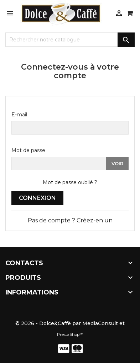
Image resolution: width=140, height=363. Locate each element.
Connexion (37, 198)
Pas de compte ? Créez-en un (70, 220)
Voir (117, 163)
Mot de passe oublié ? (70, 182)
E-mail (19, 114)
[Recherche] (70, 39)
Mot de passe (28, 150)
